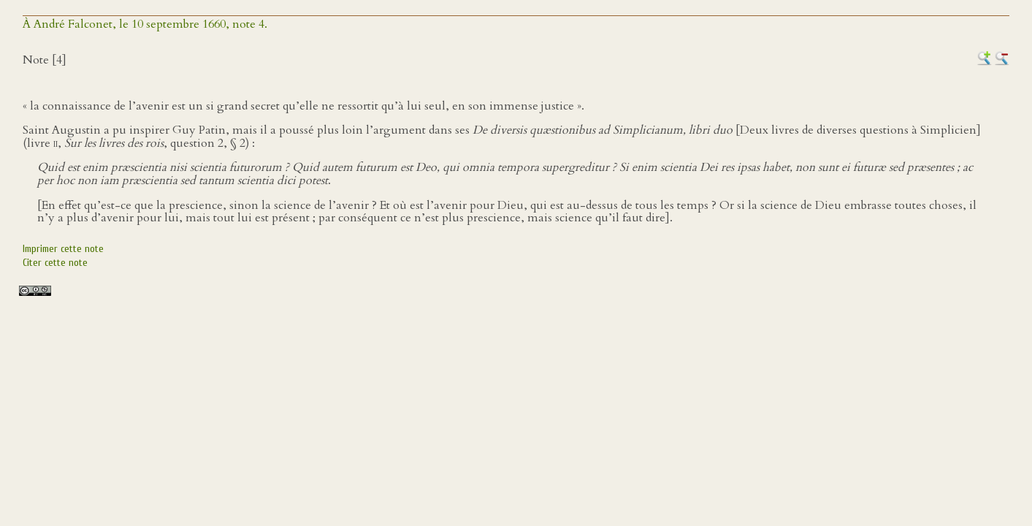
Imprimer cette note (63, 249)
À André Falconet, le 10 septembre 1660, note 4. (145, 24)
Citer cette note (55, 262)
